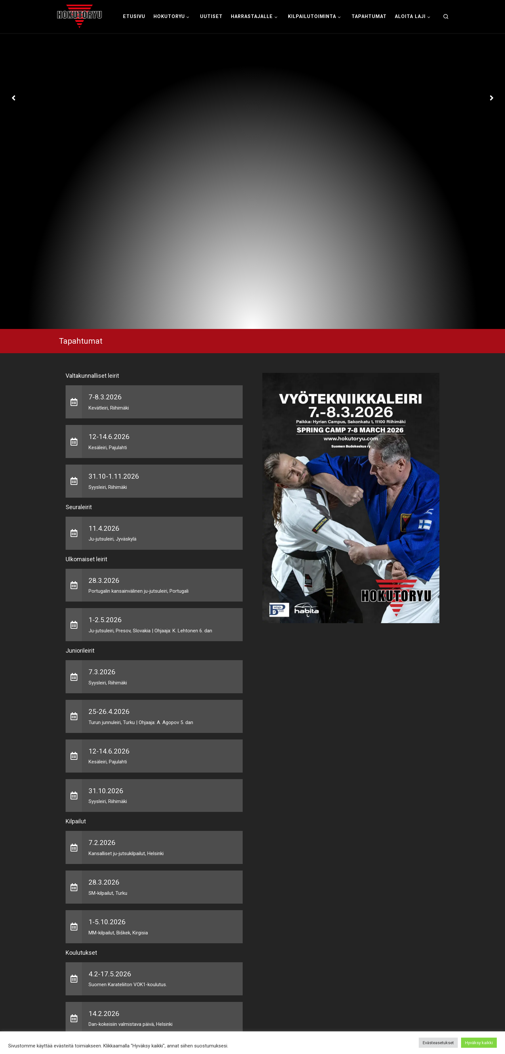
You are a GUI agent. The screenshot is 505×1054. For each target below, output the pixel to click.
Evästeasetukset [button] (438, 1042)
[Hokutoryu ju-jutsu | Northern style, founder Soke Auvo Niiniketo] (79, 16)
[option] (252, 181)
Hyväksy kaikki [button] (479, 1042)
